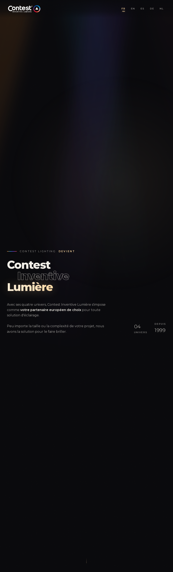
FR (123, 8)
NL (162, 8)
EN (133, 8)
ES (143, 8)
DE (152, 8)
